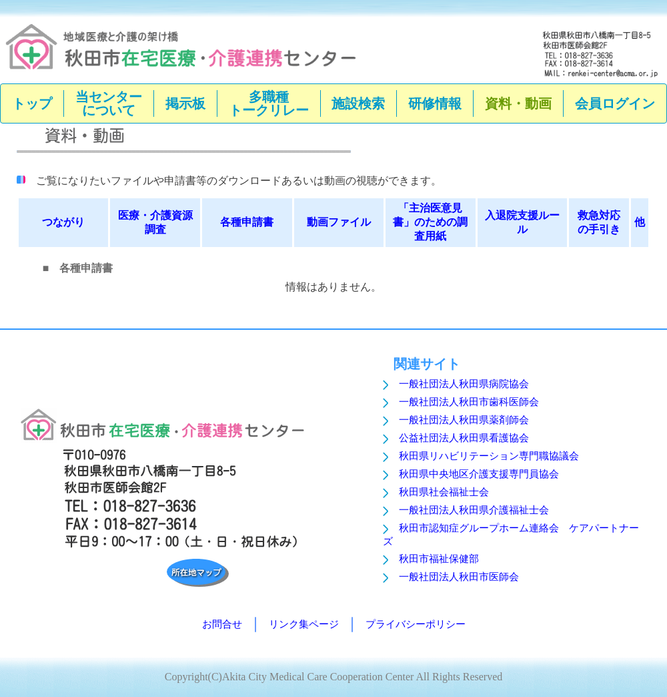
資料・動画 (518, 103)
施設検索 (358, 103)
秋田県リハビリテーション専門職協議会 (489, 456)
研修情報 (435, 103)
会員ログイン (615, 103)
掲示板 (185, 103)
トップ (32, 103)
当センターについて (108, 103)
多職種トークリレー (269, 103)
